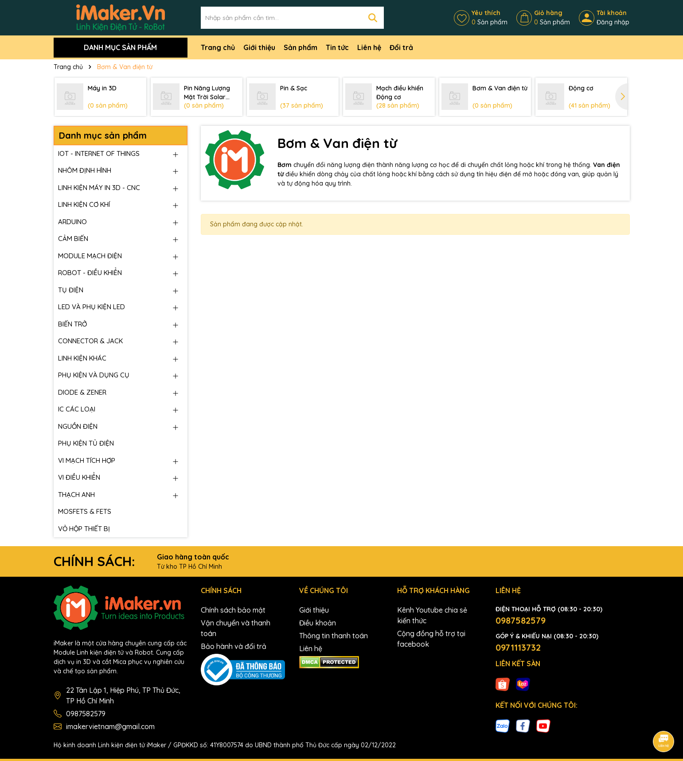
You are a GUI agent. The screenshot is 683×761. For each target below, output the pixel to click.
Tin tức (337, 47)
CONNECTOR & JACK (90, 341)
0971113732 (518, 647)
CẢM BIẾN (73, 238)
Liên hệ (369, 47)
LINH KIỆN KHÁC (82, 358)
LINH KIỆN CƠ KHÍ (84, 204)
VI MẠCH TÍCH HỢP (86, 460)
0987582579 (85, 713)
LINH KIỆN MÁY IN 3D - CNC (99, 187)
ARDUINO (72, 221)
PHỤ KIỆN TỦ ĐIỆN (86, 443)
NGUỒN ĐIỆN (78, 426)
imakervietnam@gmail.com (110, 726)
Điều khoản (317, 622)
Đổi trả (401, 47)
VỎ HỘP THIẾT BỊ (84, 528)
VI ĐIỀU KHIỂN (79, 477)
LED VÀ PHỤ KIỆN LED (91, 307)
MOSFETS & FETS (84, 511)
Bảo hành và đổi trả (233, 646)
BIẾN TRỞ (72, 324)
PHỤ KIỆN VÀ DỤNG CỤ (93, 375)
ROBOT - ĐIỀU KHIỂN (90, 272)
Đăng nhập (613, 22)
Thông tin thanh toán (333, 635)
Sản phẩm (300, 47)
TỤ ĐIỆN (70, 290)
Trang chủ (218, 47)
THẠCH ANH (76, 494)
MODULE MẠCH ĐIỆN (90, 256)
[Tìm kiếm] (373, 18)
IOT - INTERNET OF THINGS (99, 153)
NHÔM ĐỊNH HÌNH (84, 170)
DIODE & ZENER (82, 392)
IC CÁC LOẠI (76, 409)
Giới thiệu (259, 47)
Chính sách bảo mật (233, 610)
